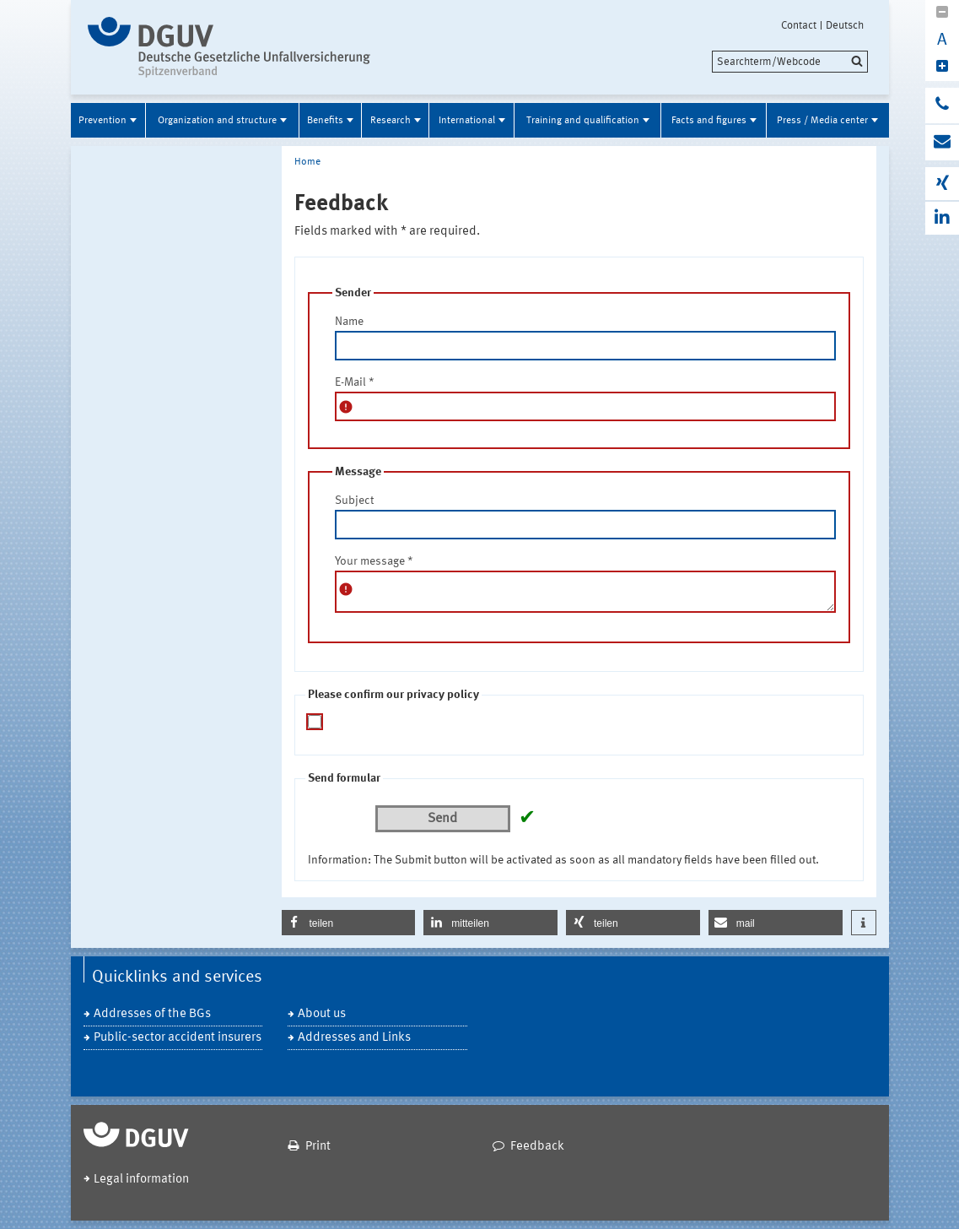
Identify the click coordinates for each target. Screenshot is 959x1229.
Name (349, 322)
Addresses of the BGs (152, 1014)
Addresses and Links (354, 1037)
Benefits (325, 121)
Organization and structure (217, 121)
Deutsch (845, 25)
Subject (354, 500)
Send (442, 819)
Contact (798, 25)
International (467, 121)
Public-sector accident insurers (177, 1037)
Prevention (102, 121)
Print (318, 1146)
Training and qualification (582, 121)
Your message (374, 561)
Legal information (141, 1179)
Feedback (537, 1146)
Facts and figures (708, 121)
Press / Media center (822, 121)
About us (322, 1014)
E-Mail (354, 382)
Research (390, 121)
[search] (790, 62)
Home (307, 162)
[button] (349, 922)
